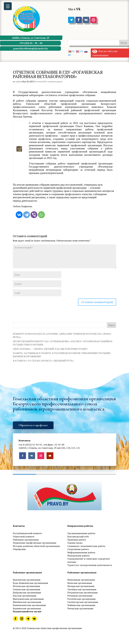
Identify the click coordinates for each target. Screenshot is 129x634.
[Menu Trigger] (8, 6)
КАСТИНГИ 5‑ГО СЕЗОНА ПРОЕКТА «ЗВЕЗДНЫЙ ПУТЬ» (43, 360)
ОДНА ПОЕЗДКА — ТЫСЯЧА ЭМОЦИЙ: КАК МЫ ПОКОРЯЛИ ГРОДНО (50, 348)
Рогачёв (39, 81)
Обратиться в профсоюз (33, 425)
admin (18, 81)
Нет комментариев (53, 81)
